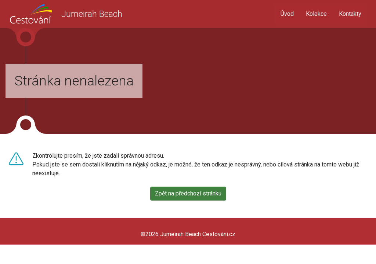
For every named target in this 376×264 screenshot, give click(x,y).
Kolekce (316, 13)
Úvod (287, 13)
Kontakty (350, 13)
